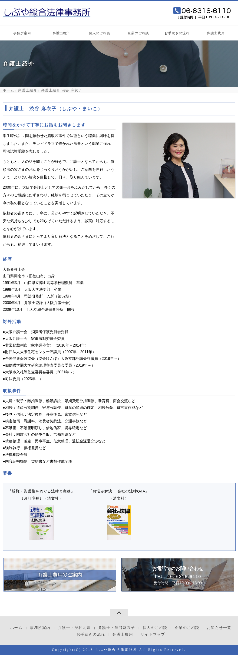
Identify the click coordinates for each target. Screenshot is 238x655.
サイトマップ (153, 634)
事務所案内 (22, 33)
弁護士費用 (216, 33)
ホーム (8, 90)
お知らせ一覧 (219, 628)
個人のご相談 (99, 33)
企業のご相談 (138, 33)
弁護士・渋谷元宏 (74, 628)
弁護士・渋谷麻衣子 (116, 628)
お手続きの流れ (177, 33)
